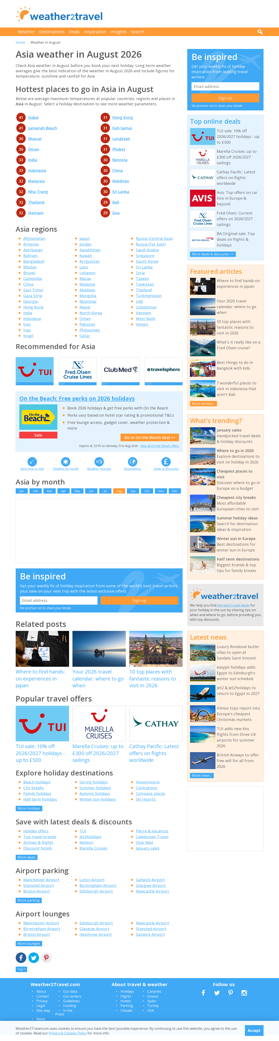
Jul (105, 497)
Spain (151, 1006)
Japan (84, 238)
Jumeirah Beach (42, 128)
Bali (115, 202)
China (117, 170)
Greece (152, 1002)
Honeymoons (148, 787)
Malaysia (36, 181)
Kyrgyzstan (89, 261)
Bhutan (30, 267)
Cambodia (32, 278)
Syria (140, 272)
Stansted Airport (38, 891)
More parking (29, 906)
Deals (74, 32)
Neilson (86, 848)
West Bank (145, 318)
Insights (118, 32)
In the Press (63, 1018)
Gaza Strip (32, 295)
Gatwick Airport (150, 885)
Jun (91, 497)
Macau (85, 278)
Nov (161, 497)
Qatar (84, 335)
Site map (43, 1016)
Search (137, 32)
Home (20, 42)
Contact (42, 1002)
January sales (148, 853)
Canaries (154, 997)
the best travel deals (233, 605)
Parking (127, 1011)
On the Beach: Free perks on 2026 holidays (77, 404)
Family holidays (37, 799)
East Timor (33, 289)
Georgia (30, 301)
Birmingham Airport (98, 891)
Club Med (144, 848)
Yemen (142, 324)
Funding (69, 1011)
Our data (70, 997)
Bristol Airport (36, 896)
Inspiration (95, 32)
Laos (83, 267)
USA (150, 1016)
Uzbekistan (146, 307)
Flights (126, 1002)
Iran (27, 324)
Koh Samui (122, 128)
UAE (139, 301)
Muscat (35, 138)
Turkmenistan (149, 295)
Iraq (27, 330)
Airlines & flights (38, 848)
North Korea (90, 312)
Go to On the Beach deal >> (149, 443)
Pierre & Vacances (152, 836)
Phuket (118, 149)
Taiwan (142, 278)
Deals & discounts (166, 474)
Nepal (84, 307)
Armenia (31, 244)
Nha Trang (38, 191)
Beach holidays (36, 787)
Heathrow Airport (95, 940)
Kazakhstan (89, 249)
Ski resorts (145, 804)
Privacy (42, 1006)
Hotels (126, 1006)
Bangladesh (33, 261)
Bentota (120, 159)
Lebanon (87, 272)
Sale (38, 440)
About (41, 997)
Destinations (52, 32)
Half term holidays (40, 804)
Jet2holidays (90, 842)
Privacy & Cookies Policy (68, 1033)
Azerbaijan (33, 249)
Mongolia (87, 295)
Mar (49, 497)
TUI (82, 836)
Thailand (36, 202)
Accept (254, 1030)
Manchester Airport (41, 885)
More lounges (29, 949)
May (77, 497)
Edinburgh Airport (96, 896)
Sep (133, 497)
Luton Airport (92, 885)
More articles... (203, 403)
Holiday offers (36, 836)
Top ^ (21, 975)
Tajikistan (145, 284)
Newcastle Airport (152, 896)
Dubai (33, 117)
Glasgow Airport (151, 891)
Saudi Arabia (147, 249)
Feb (35, 497)
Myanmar (88, 301)
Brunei (29, 272)
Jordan (85, 244)
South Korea (147, 261)
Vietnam (36, 212)
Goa (116, 212)
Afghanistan (34, 238)
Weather (26, 32)
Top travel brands (39, 842)
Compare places (150, 799)
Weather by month (66, 474)
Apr (63, 497)
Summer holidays (95, 793)
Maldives (120, 181)
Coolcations (146, 793)
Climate (126, 1016)
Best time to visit (32, 474)
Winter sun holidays (97, 804)
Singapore (145, 255)
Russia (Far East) (151, 244)
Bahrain (30, 255)
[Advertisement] (186, 13)
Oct (146, 497)
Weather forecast (99, 474)
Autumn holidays (94, 799)
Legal (40, 1011)
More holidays (29, 814)
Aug (119, 497)
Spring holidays (93, 787)
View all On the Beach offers (159, 452)
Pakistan (87, 324)
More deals (26, 863)
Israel (28, 335)
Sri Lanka (120, 191)
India (32, 159)
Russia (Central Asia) (154, 238)
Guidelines (71, 1006)
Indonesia (37, 170)
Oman (33, 149)
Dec (175, 497)
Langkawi (121, 138)
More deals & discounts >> (213, 254)
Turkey (153, 1011)
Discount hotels (37, 853)
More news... (202, 775)
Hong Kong (122, 117)
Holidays (127, 997)
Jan (21, 497)
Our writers (72, 1002)
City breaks (33, 793)
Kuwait (85, 255)
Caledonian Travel (152, 842)
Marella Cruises (93, 853)
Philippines (89, 330)
